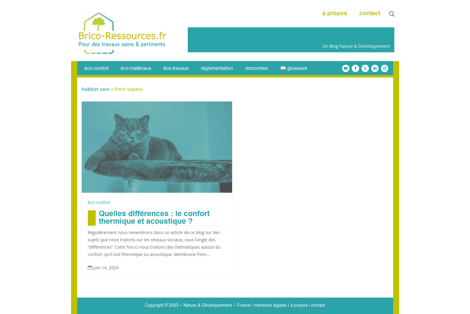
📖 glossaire (293, 69)
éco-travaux (176, 69)
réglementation (217, 69)
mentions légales (270, 305)
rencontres (256, 69)
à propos (334, 14)
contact (369, 14)
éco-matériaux (136, 69)
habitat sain (96, 89)
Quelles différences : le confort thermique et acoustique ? (154, 218)
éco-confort (96, 69)
